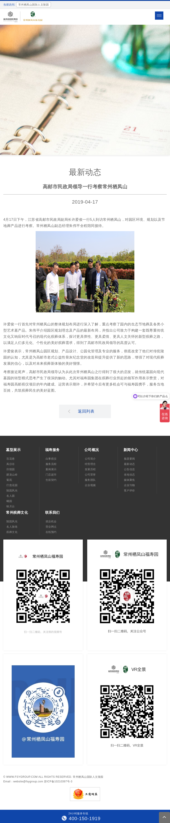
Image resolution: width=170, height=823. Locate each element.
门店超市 (51, 474)
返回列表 (81, 411)
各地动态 (129, 474)
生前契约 (51, 479)
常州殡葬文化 (17, 512)
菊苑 (9, 479)
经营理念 (90, 464)
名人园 (10, 495)
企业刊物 (129, 485)
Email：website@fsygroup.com (23, 781)
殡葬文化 (11, 532)
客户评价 (129, 490)
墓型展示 (13, 450)
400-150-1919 (81, 818)
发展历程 (90, 469)
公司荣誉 (90, 474)
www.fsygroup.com (22, 776)
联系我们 (52, 512)
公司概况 (91, 450)
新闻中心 (131, 450)
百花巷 (10, 458)
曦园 (9, 501)
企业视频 (90, 485)
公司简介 (90, 458)
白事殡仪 (51, 458)
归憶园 (10, 469)
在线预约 (51, 532)
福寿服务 (52, 450)
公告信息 (129, 469)
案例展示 (51, 469)
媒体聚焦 (129, 479)
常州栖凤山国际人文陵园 (88, 776)
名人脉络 (11, 526)
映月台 (10, 506)
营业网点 (51, 526)
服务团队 (90, 479)
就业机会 (51, 521)
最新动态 (129, 464)
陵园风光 (11, 490)
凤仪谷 (10, 464)
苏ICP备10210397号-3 (58, 781)
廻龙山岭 (11, 474)
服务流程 (51, 464)
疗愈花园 (11, 485)
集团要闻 (129, 458)
